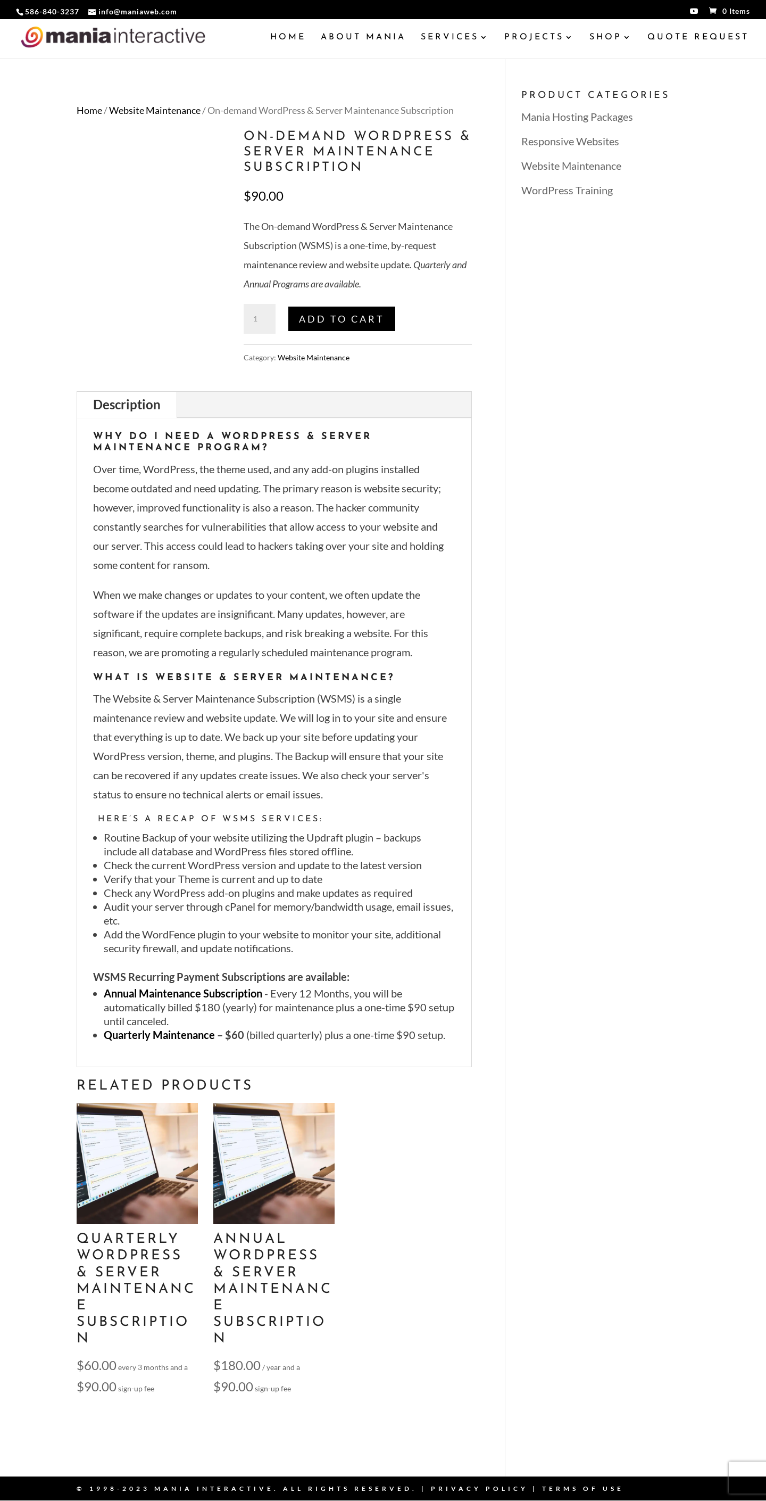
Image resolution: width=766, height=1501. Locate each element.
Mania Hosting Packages (577, 116)
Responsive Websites (570, 141)
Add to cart (342, 319)
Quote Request (698, 38)
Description (127, 404)
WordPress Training (567, 190)
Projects (534, 38)
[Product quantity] (260, 319)
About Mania (363, 38)
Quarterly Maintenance (159, 1034)
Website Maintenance (155, 110)
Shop (605, 38)
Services (450, 38)
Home (288, 38)
